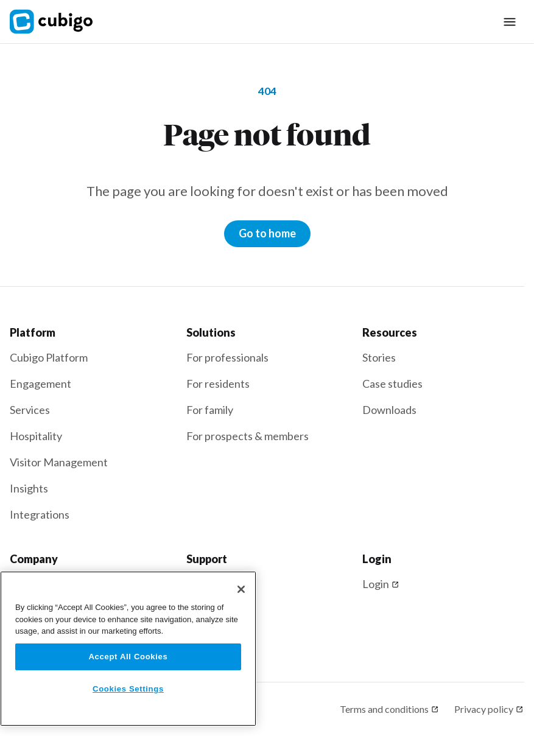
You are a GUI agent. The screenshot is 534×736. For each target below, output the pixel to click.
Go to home (267, 233)
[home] (58, 21)
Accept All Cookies (127, 656)
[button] (509, 22)
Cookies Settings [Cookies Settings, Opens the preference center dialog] (128, 688)
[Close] (241, 589)
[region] (128, 648)
